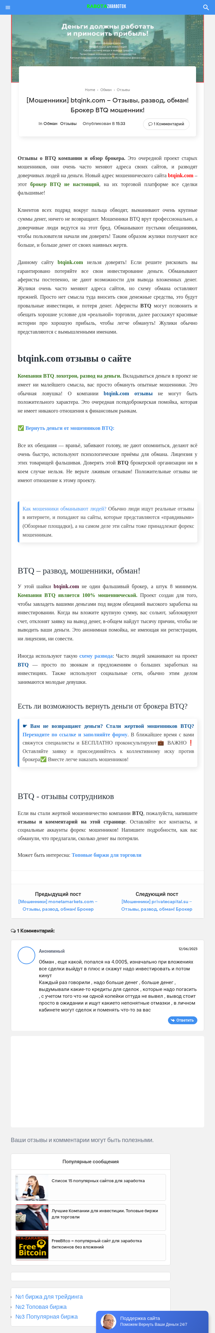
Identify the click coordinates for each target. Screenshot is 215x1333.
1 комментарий (169, 124)
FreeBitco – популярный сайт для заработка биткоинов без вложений (97, 1244)
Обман (50, 123)
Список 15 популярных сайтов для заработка (98, 1181)
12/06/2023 (188, 949)
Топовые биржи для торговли (106, 855)
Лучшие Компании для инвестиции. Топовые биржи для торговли (105, 1214)
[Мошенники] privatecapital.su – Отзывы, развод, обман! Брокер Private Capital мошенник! (156, 909)
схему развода (96, 656)
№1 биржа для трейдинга (49, 1296)
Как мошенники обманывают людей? (65, 508)
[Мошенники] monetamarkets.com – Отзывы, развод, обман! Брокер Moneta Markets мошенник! (58, 909)
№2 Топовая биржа (41, 1306)
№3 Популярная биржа (46, 1316)
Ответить (185, 1020)
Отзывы (68, 123)
